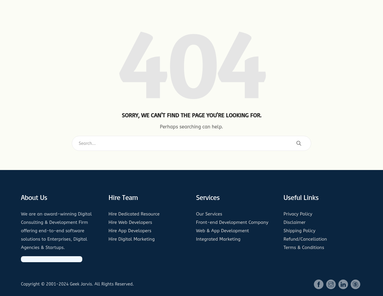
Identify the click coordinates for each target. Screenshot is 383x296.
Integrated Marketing (218, 239)
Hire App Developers (130, 230)
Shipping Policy (299, 230)
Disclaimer (295, 222)
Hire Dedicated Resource (134, 214)
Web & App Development (222, 230)
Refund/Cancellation (305, 239)
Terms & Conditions (304, 247)
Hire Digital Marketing (132, 239)
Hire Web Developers (130, 222)
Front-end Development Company (232, 222)
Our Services (209, 214)
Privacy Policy (298, 214)
